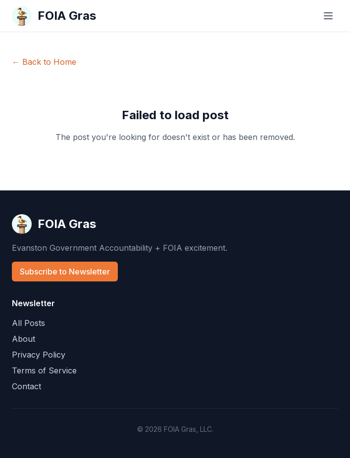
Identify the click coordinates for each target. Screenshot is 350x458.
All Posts (28, 323)
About (23, 339)
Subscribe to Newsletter (65, 271)
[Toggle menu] (328, 16)
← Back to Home (44, 62)
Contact (26, 386)
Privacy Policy (38, 355)
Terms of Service (44, 370)
